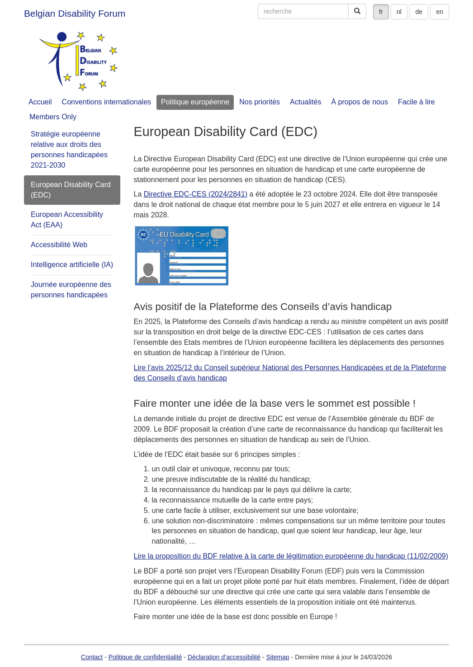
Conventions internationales (106, 102)
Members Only (52, 117)
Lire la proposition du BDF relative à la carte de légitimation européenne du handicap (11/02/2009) (291, 556)
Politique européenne (195, 102)
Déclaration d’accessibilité (224, 657)
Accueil (40, 102)
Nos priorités (259, 102)
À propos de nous (359, 102)
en (439, 11)
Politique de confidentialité (145, 657)
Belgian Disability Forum (74, 13)
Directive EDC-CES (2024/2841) (195, 194)
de (418, 11)
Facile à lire (416, 102)
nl (399, 11)
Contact (92, 657)
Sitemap (277, 657)
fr (381, 11)
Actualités (305, 102)
